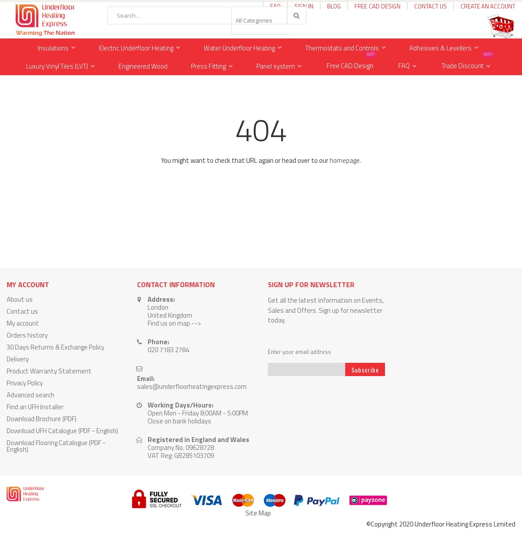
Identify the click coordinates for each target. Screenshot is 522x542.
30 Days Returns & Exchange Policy (55, 347)
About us (20, 299)
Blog (334, 6)
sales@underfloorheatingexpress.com (192, 386)
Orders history (27, 335)
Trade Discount (467, 64)
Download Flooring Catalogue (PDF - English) (56, 446)
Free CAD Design (377, 6)
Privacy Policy (25, 383)
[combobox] (206, 15)
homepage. (345, 160)
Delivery (18, 359)
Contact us (22, 311)
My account (23, 323)
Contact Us (430, 6)
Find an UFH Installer (35, 407)
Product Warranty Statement (49, 371)
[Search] (296, 15)
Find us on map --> (174, 323)
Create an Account (488, 6)
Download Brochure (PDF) (41, 419)
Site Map (258, 513)
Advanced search (30, 395)
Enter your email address (299, 352)
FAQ (404, 66)
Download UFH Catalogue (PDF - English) (62, 431)
